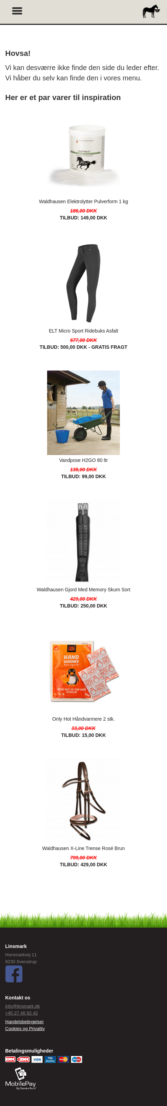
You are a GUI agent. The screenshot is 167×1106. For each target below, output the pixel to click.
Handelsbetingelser (24, 1021)
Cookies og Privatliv (25, 1028)
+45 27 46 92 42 (21, 1013)
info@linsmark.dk (22, 1006)
